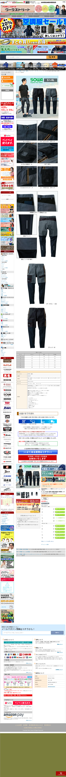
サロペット (3, 292)
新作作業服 (25, 549)
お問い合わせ (4, 523)
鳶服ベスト (3, 336)
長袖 (2, 289)
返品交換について (57, 16)
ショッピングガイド (6, 172)
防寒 (2, 294)
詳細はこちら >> (29, 672)
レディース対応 (4, 260)
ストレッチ (39, 554)
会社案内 (4, 521)
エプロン (3, 353)
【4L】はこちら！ (47, 486)
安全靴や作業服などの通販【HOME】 (33, 727)
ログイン (6, 81)
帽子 (2, 350)
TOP (16, 71)
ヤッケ (2, 270)
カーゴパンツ (4, 276)
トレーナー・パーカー (6, 341)
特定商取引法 (47, 725)
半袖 (2, 291)
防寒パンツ (3, 309)
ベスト (2, 259)
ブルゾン (3, 256)
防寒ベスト (3, 311)
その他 (2, 355)
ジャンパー (3, 308)
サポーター (3, 352)
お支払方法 (41, 16)
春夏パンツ (25, 554)
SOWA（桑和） (25, 71)
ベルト (2, 349)
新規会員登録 (7, 77)
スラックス (3, 274)
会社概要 (25, 725)
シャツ (2, 258)
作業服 (20, 71)
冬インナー (3, 300)
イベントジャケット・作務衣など (7, 345)
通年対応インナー (5, 301)
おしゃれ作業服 (26, 551)
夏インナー (3, 299)
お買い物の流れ (25, 16)
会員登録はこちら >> (59, 669)
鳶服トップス (4, 334)
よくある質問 (8, 16)
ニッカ (2, 337)
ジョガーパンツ (32, 554)
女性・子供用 (4, 295)
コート (2, 306)
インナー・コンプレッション (36, 71)
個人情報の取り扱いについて (36, 725)
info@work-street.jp (51, 686)
